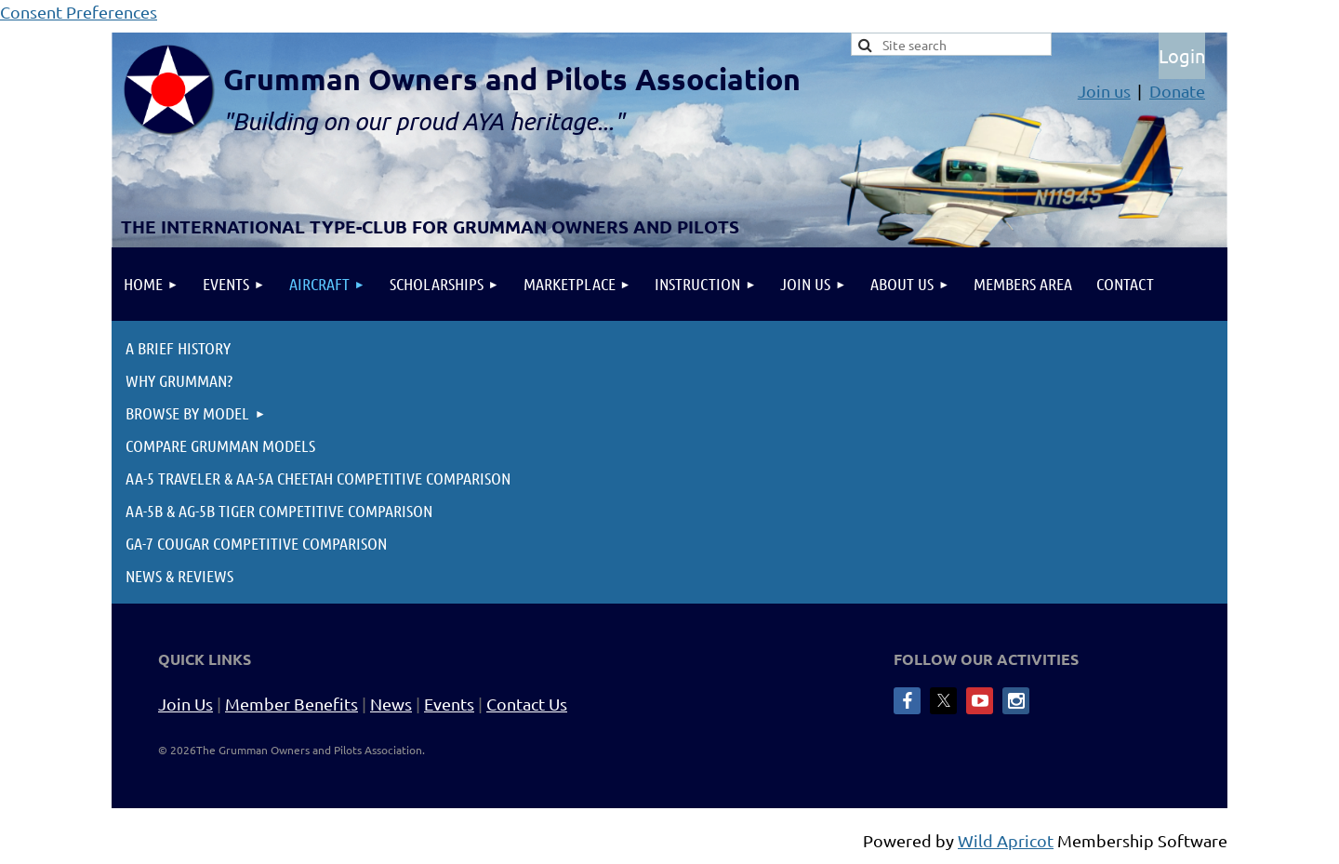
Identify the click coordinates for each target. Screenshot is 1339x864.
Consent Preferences (78, 11)
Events (449, 703)
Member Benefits (291, 703)
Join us (1104, 90)
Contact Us (526, 703)
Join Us (185, 703)
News (391, 703)
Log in (1182, 56)
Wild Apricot (1006, 840)
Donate (1177, 90)
